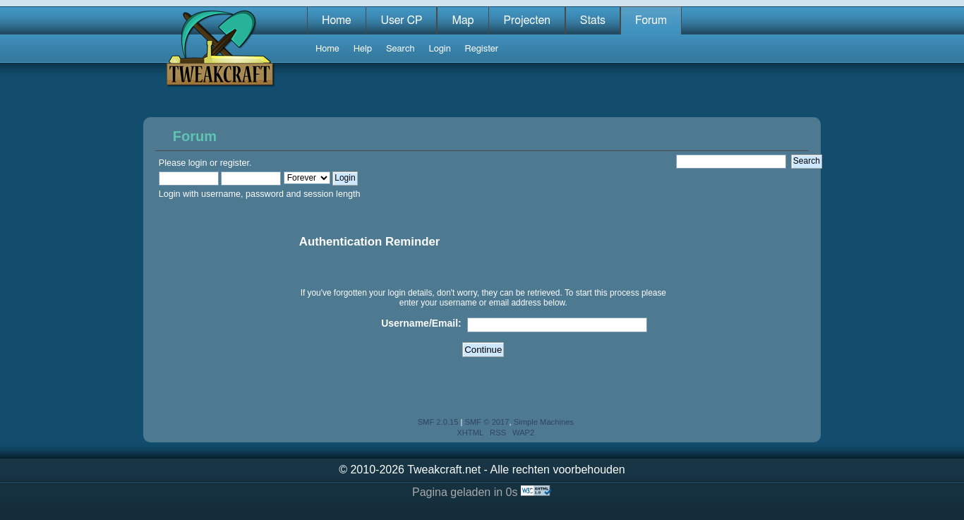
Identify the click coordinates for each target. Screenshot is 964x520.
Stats (592, 20)
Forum (651, 20)
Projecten (526, 20)
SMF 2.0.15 (438, 422)
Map (463, 20)
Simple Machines (544, 422)
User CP (401, 20)
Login (439, 49)
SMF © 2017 (487, 422)
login (197, 163)
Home (336, 20)
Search (400, 49)
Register (481, 49)
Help (363, 49)
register (234, 163)
